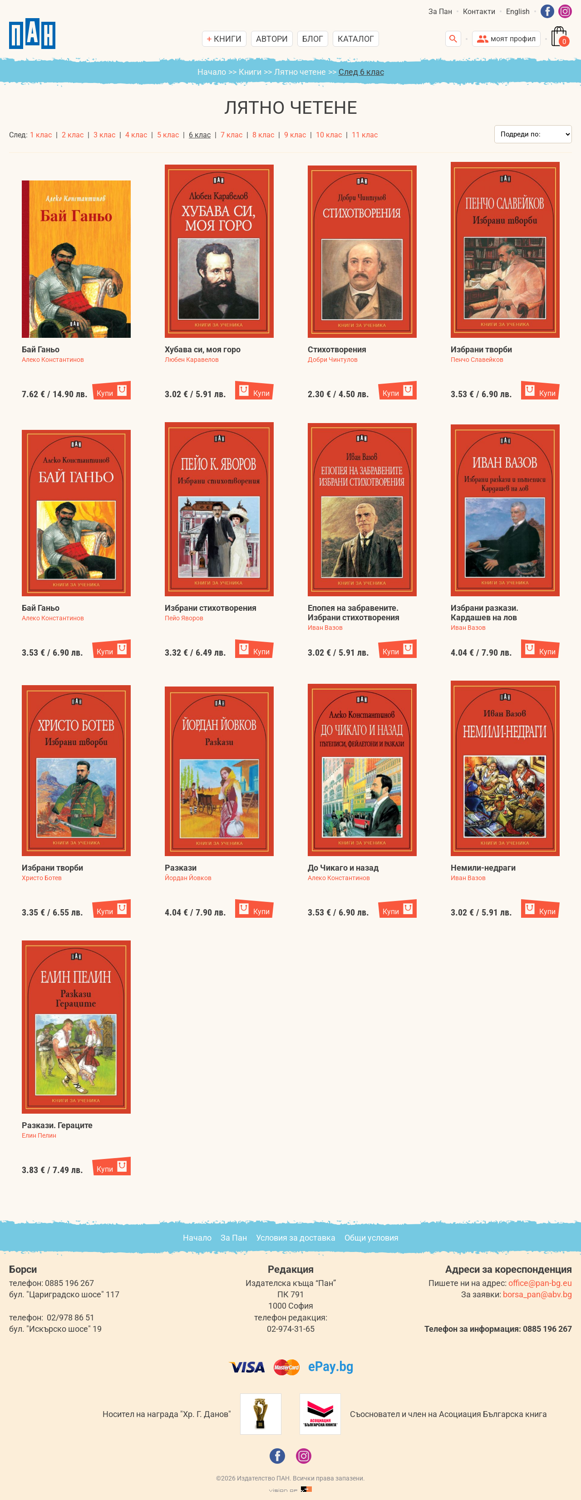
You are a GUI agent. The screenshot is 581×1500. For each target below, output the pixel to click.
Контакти (479, 11)
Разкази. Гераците (57, 1125)
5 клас (168, 135)
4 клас (136, 135)
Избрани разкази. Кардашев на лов (484, 612)
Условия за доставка (295, 1237)
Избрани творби (481, 349)
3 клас (104, 135)
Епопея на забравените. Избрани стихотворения (353, 612)
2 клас (73, 135)
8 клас (263, 135)
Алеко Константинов (53, 359)
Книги (250, 72)
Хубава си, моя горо (203, 349)
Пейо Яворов (184, 618)
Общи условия (372, 1237)
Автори (272, 39)
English (518, 11)
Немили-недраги (483, 867)
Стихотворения (337, 349)
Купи (105, 393)
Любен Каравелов (192, 359)
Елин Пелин (39, 1135)
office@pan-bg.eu (540, 1283)
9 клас (295, 135)
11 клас (365, 135)
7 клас (231, 135)
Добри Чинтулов (333, 359)
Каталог (356, 39)
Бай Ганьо (40, 349)
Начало (211, 72)
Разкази (181, 867)
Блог (312, 39)
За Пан (440, 11)
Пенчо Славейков (477, 359)
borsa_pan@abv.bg (537, 1294)
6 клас (200, 135)
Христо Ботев (42, 877)
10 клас (329, 135)
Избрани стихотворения (210, 608)
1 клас (41, 135)
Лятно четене (300, 72)
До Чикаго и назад (343, 867)
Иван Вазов (325, 627)
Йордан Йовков (188, 877)
